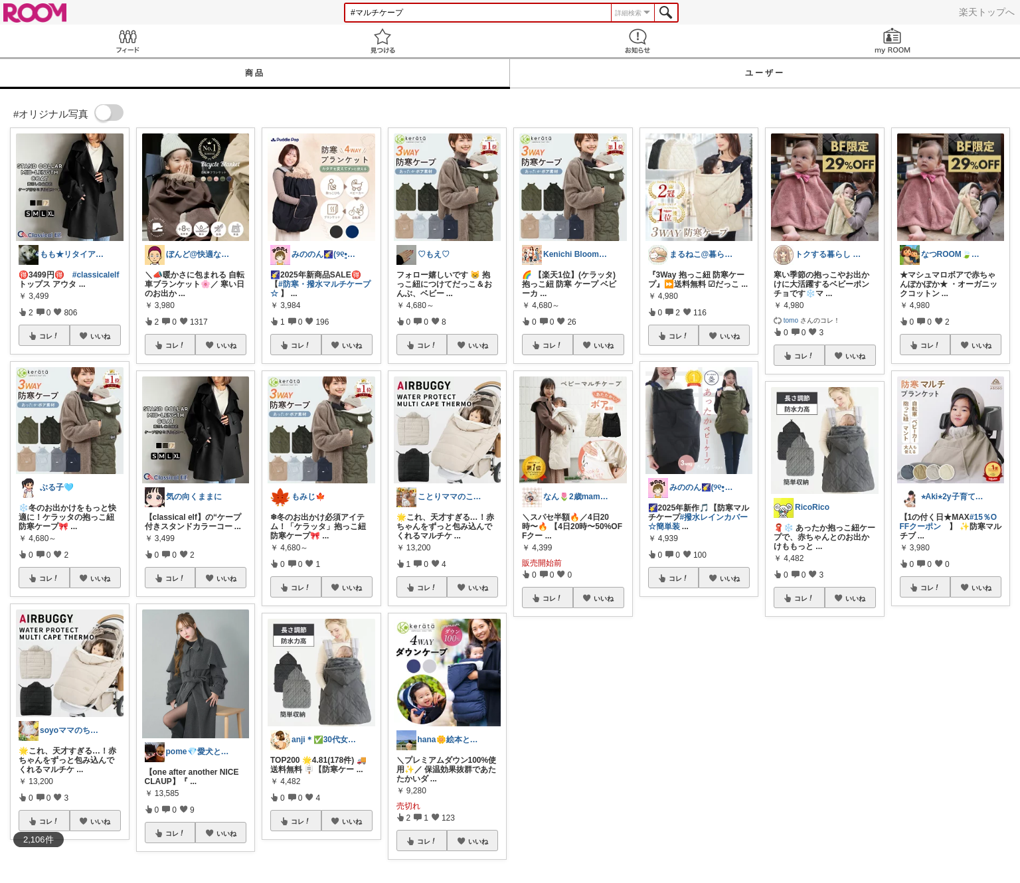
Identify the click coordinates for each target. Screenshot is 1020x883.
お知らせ (637, 41)
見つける (382, 41)
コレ (49, 336)
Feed (127, 41)
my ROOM (892, 41)
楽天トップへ (987, 12)
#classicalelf (96, 275)
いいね (100, 336)
